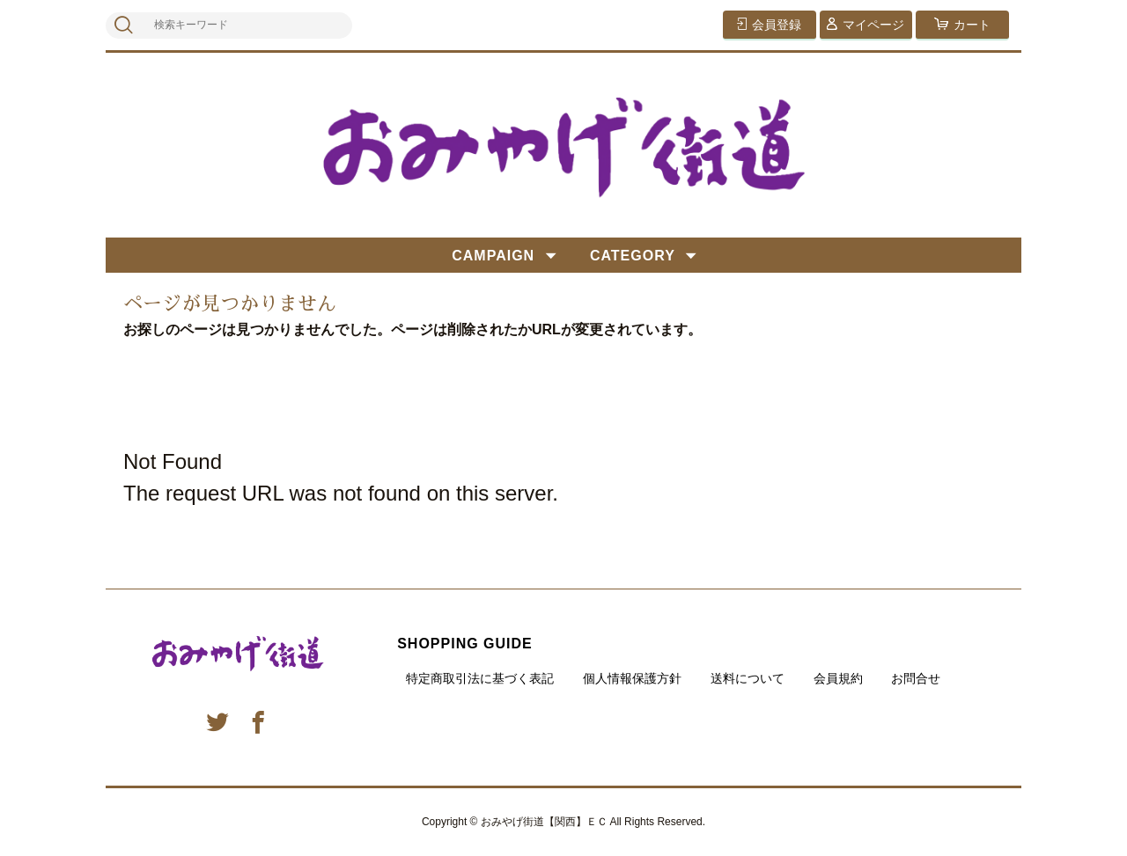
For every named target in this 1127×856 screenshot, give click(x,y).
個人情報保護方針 (632, 678)
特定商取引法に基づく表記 (480, 678)
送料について (747, 678)
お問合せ (915, 678)
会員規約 (838, 678)
